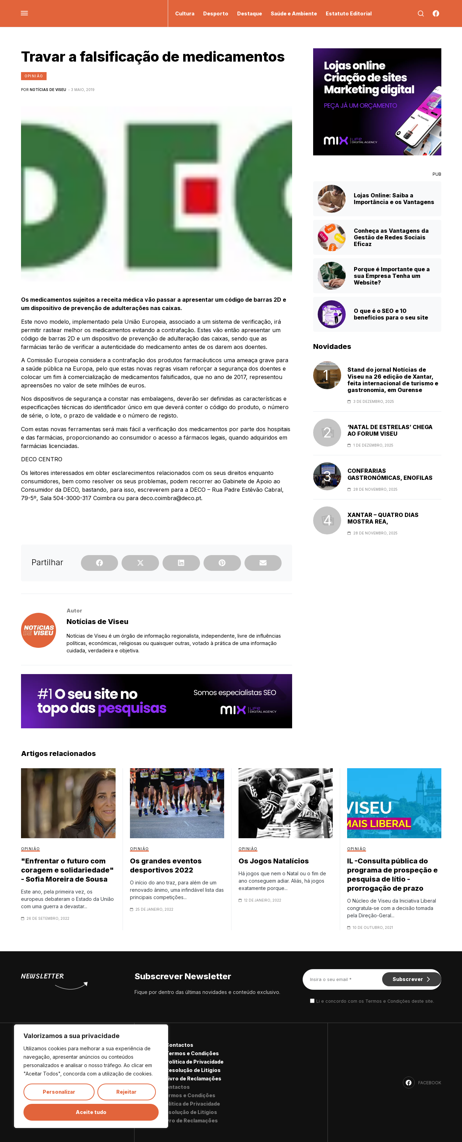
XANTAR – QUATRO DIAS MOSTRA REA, (383, 518)
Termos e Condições (192, 1053)
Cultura (184, 13)
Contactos (179, 1045)
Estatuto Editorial (349, 13)
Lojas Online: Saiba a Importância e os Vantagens (394, 198)
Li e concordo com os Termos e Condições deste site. (375, 1001)
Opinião (34, 76)
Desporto (215, 13)
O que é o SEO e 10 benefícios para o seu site (391, 314)
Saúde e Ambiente (294, 13)
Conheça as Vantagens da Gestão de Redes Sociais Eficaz (391, 237)
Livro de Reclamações (193, 1078)
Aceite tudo (91, 1112)
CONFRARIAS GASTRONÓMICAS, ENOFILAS (390, 474)
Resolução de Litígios (193, 1070)
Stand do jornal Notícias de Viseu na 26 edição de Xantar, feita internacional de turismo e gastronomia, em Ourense (392, 379)
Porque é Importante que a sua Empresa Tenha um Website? (392, 276)
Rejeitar (126, 1092)
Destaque (249, 13)
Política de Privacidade (194, 1062)
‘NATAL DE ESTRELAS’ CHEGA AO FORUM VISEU (390, 430)
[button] (99, 563)
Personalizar (59, 1092)
